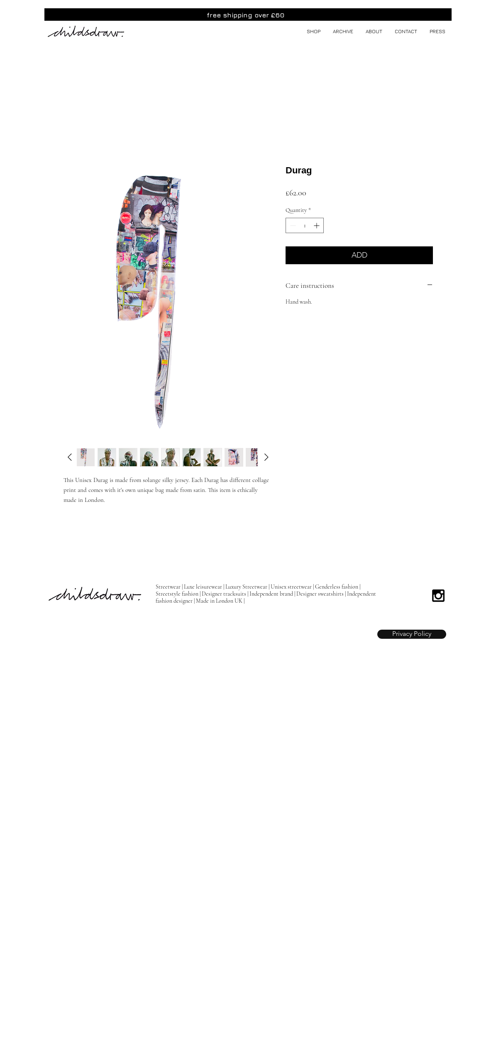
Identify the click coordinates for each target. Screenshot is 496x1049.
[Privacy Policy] (411, 634)
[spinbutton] (304, 225)
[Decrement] (292, 225)
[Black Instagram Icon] (438, 595)
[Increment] (317, 225)
